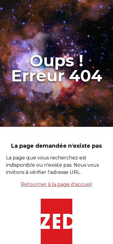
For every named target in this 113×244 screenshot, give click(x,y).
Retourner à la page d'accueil (56, 184)
